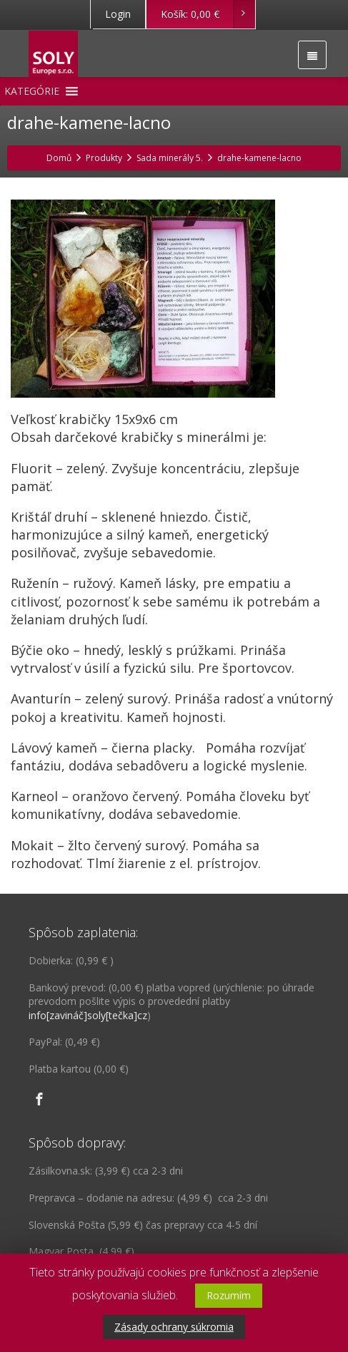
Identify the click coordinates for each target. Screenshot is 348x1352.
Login (118, 14)
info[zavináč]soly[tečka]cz (88, 1015)
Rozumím (229, 1295)
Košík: (207, 14)
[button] (31, 91)
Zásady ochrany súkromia (174, 1326)
